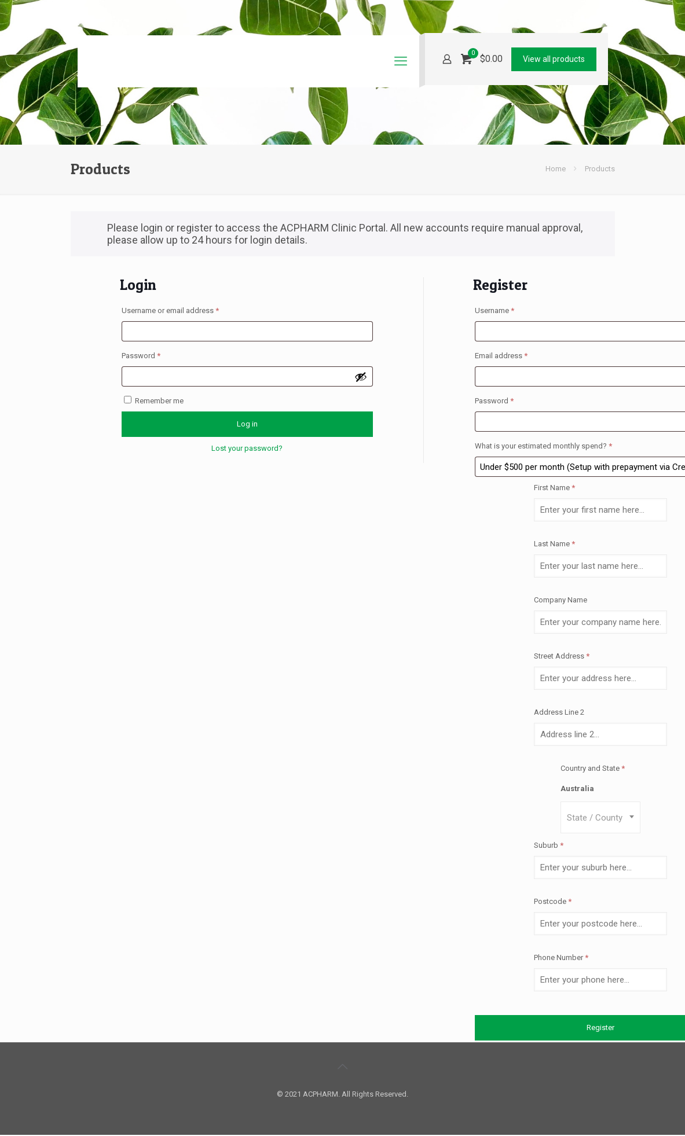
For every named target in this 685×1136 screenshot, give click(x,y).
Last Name (554, 543)
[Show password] (360, 376)
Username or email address (185, 309)
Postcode (553, 901)
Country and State (593, 768)
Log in (247, 424)
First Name (554, 487)
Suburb (548, 845)
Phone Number (561, 957)
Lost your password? (247, 448)
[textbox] (600, 817)
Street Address (561, 656)
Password (156, 354)
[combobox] (600, 817)
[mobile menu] (401, 61)
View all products (554, 59)
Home (555, 168)
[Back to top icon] (343, 1066)
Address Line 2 (560, 712)
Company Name (561, 599)
